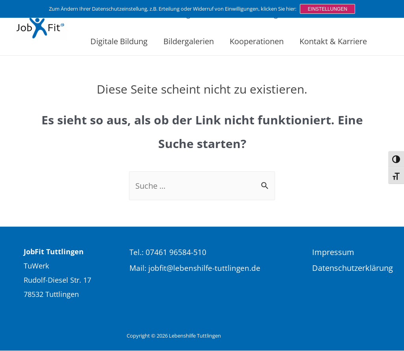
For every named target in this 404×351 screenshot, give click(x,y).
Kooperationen (257, 41)
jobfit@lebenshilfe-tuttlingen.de (204, 268)
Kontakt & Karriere (333, 41)
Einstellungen (327, 8)
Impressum (333, 252)
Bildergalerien (188, 41)
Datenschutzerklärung (352, 268)
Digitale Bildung (119, 41)
